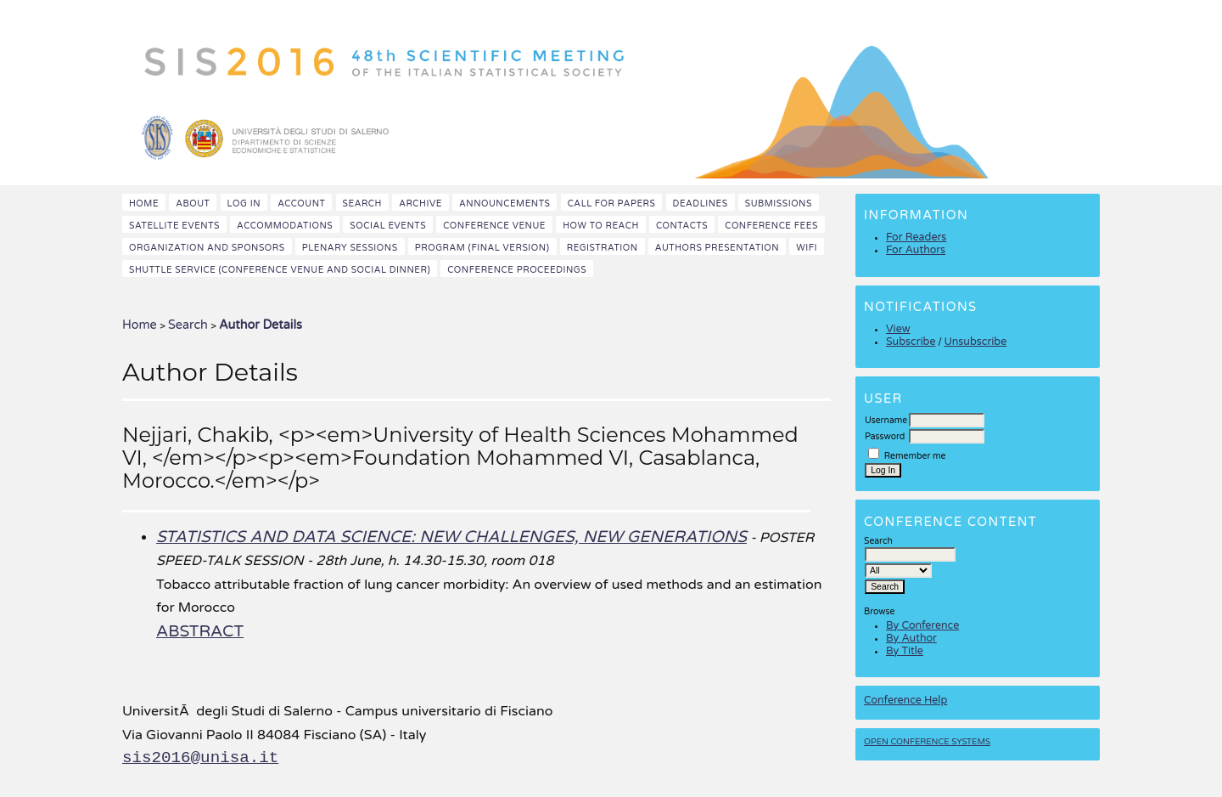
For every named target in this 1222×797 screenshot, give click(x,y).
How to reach (601, 225)
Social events (388, 225)
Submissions (778, 203)
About (193, 203)
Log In (244, 203)
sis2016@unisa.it (200, 758)
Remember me (915, 455)
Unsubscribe (975, 342)
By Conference (922, 625)
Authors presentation (717, 247)
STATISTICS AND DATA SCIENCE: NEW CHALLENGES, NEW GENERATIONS (451, 536)
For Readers (916, 237)
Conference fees (771, 225)
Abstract (200, 631)
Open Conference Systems (927, 742)
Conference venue (494, 225)
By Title (904, 651)
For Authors (915, 250)
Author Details (260, 325)
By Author (911, 638)
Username (886, 420)
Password (885, 436)
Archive (420, 203)
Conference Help (905, 700)
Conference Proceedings (516, 269)
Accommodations (285, 225)
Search (362, 203)
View (898, 329)
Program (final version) (482, 247)
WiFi (806, 247)
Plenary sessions (350, 247)
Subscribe (910, 342)
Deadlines (700, 203)
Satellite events (174, 225)
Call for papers (612, 203)
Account (301, 203)
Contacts (682, 225)
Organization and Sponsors (207, 247)
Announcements (504, 203)
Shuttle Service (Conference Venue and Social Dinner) (279, 269)
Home (144, 203)
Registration (602, 247)
